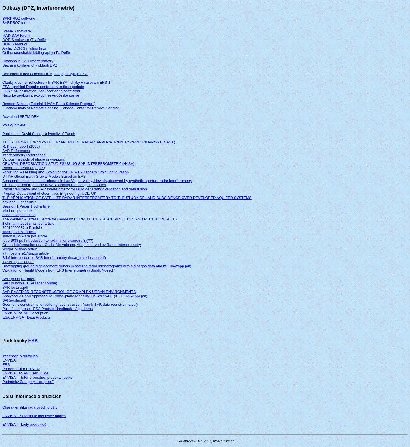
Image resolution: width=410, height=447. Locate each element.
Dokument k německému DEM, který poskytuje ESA (45, 74)
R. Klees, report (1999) (21, 146)
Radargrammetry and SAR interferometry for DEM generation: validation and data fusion (74, 189)
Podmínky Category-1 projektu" (28, 382)
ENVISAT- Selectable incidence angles (34, 416)
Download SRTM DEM (21, 116)
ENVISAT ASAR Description (25, 313)
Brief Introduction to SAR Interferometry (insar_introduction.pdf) (54, 257)
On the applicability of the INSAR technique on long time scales (54, 185)
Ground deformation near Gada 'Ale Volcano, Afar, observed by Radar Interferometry (71, 245)
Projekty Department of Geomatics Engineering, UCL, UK (49, 193)
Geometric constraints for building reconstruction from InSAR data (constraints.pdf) (70, 304)
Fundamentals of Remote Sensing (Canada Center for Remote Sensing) (61, 108)
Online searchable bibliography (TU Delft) (36, 52)
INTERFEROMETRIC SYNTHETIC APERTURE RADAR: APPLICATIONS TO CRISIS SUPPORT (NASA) (88, 142)
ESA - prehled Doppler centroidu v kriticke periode (43, 87)
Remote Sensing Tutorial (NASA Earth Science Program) (48, 104)
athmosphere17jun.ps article (25, 253)
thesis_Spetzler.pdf (18, 262)
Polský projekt (13, 125)
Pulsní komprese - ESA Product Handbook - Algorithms (47, 309)
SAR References (16, 151)
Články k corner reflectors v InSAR (30, 82)
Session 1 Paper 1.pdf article (26, 206)
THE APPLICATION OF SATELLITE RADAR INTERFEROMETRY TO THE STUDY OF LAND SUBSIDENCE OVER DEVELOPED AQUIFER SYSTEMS (127, 198)
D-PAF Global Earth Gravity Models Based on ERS (44, 176)
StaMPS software (16, 31)
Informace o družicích (20, 356)
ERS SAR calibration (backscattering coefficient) (41, 91)
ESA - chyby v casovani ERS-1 (85, 82)
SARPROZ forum (16, 22)
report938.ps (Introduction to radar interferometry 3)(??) (47, 240)
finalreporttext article (19, 232)
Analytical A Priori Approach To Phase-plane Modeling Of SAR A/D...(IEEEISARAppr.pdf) (74, 296)
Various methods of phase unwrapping (33, 159)
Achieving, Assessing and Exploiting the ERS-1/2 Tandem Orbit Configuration (65, 172)
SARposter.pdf (14, 300)
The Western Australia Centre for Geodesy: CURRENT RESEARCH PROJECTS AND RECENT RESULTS (89, 219)
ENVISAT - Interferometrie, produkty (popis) (38, 377)
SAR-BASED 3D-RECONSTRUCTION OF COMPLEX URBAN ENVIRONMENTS (69, 292)
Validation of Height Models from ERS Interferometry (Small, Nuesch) (59, 270)
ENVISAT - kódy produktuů (24, 424)
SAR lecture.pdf (15, 287)
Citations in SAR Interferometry (27, 61)
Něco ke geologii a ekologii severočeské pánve (40, 95)
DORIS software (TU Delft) (24, 40)
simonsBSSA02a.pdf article (24, 236)
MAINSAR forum (16, 35)
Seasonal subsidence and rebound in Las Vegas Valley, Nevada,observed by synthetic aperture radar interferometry (97, 181)
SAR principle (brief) (18, 279)
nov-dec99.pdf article (19, 202)
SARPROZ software (18, 18)
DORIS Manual (14, 44)
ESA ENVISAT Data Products (26, 317)
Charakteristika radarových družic (29, 407)
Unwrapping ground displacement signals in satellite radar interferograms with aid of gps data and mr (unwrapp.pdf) (96, 266)
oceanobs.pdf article (18, 215)
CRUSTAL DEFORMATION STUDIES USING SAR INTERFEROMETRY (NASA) (68, 163)
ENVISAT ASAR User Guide (25, 373)
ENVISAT (10, 360)
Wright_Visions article (20, 249)
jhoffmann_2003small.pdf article (28, 223)
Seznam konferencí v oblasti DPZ (29, 65)
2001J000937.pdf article (22, 227)
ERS (6, 364)
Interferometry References (23, 155)
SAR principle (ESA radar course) (29, 283)
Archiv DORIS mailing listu (24, 48)
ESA (33, 340)
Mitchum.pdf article (17, 210)
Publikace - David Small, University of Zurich (38, 134)
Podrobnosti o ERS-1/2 (21, 369)
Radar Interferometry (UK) (23, 168)
